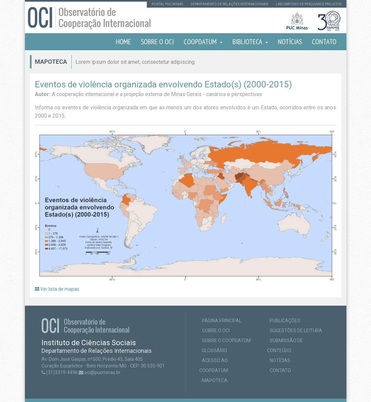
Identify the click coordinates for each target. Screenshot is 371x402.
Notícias (290, 41)
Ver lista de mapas (57, 289)
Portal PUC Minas (167, 4)
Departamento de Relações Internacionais (229, 4)
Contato (324, 41)
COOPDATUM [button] (203, 41)
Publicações (285, 320)
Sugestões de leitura (296, 330)
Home (123, 41)
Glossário (214, 350)
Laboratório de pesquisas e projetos (308, 4)
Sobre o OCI (157, 41)
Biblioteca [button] (250, 41)
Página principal (221, 320)
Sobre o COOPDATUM (226, 340)
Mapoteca (215, 380)
